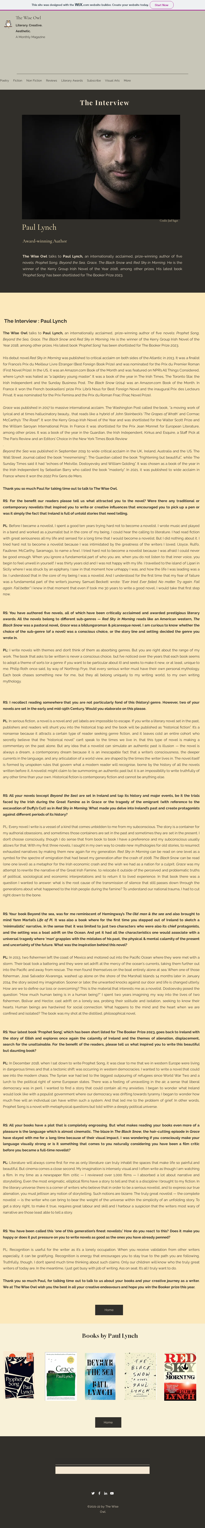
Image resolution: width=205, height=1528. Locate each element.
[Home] (109, 1310)
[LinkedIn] (106, 1493)
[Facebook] (99, 1493)
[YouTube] (112, 1493)
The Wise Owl (28, 17)
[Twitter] (93, 1493)
